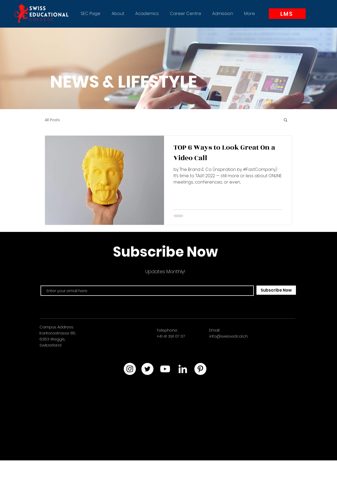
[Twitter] (147, 369)
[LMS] (287, 13)
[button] (118, 13)
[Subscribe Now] (276, 290)
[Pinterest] (200, 369)
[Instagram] (130, 369)
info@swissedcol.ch (228, 336)
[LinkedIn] (183, 369)
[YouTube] (165, 369)
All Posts (52, 120)
